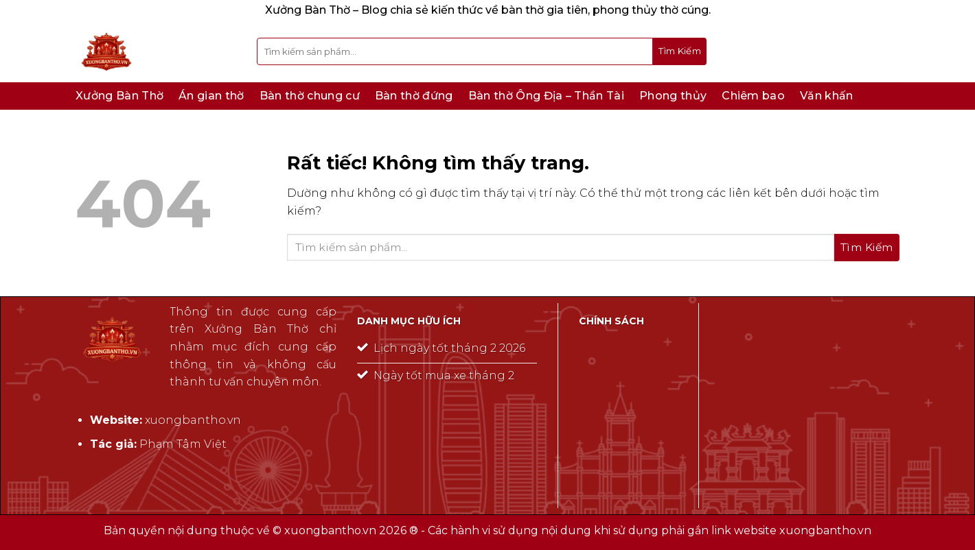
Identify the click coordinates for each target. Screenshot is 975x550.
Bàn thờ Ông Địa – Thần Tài (546, 95)
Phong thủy (673, 95)
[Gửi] (680, 51)
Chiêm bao (753, 95)
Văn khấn (826, 95)
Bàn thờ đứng (414, 95)
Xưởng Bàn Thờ (119, 95)
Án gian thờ (211, 95)
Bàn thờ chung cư (310, 95)
